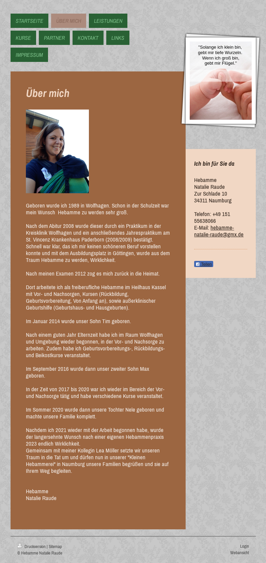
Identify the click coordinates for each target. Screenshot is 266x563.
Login (244, 546)
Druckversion (32, 546)
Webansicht (239, 552)
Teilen (203, 264)
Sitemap (55, 546)
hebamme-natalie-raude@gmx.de (219, 231)
